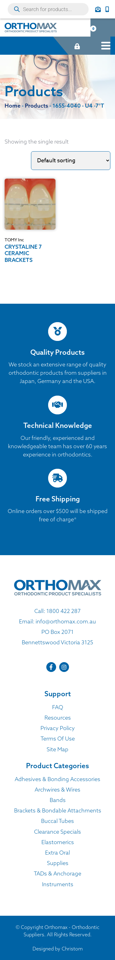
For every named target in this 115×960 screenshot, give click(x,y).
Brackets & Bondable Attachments (57, 810)
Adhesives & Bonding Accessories (57, 779)
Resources (57, 717)
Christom (72, 949)
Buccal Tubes (57, 820)
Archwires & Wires (57, 789)
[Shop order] (70, 160)
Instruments (57, 884)
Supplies (57, 863)
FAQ (57, 707)
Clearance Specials (57, 831)
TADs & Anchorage (57, 873)
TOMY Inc (14, 240)
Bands (58, 800)
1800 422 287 (63, 610)
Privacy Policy (57, 728)
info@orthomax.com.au (66, 621)
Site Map (57, 749)
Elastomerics (57, 842)
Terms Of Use (57, 738)
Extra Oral (57, 852)
